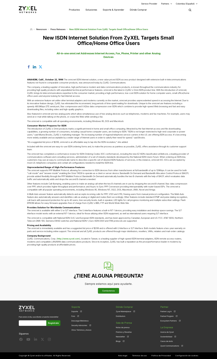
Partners (165, 3)
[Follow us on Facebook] (21, 340)
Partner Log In (166, 311)
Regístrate (53, 323)
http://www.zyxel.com (68, 238)
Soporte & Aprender (113, 9)
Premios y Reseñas (124, 332)
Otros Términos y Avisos (81, 330)
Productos (74, 9)
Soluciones (91, 9)
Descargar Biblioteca (79, 321)
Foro (73, 316)
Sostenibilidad (166, 337)
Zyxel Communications (169, 346)
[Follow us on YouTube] (28, 340)
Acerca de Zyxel (167, 332)
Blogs (118, 341)
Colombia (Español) (185, 3)
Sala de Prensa (124, 322)
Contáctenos (108, 291)
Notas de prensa (123, 327)
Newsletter (120, 337)
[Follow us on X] (42, 340)
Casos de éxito (166, 341)
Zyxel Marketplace (123, 311)
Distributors (120, 316)
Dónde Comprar (138, 9)
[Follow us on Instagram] (49, 340)
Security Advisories (79, 325)
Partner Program (167, 316)
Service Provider (149, 3)
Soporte (74, 311)
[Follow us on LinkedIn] (35, 340)
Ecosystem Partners (168, 321)
